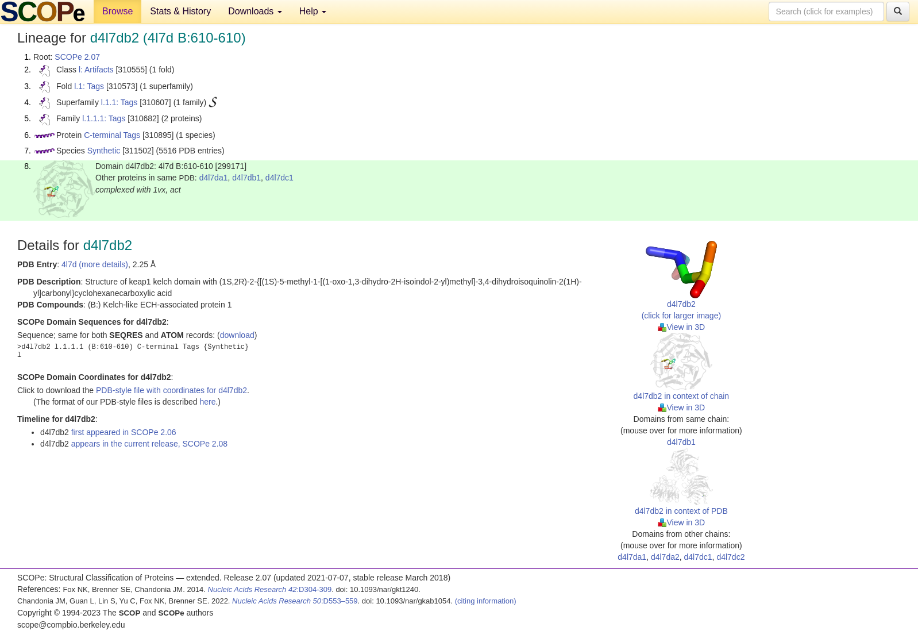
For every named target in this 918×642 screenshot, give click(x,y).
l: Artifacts (96, 69)
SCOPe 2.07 (77, 56)
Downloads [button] (255, 11)
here (207, 401)
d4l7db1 (246, 177)
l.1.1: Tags (119, 102)
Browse (117, 11)
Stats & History (180, 11)
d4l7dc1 (279, 177)
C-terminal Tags (112, 135)
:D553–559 (295, 601)
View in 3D (681, 327)
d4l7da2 (665, 557)
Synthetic (104, 150)
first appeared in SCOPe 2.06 (123, 432)
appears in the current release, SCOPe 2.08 (149, 443)
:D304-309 (270, 589)
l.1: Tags (89, 86)
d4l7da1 (213, 177)
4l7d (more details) (94, 264)
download (237, 335)
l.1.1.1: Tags (103, 118)
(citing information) (485, 601)
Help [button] (312, 11)
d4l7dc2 (730, 557)
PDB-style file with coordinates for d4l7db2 (171, 390)
